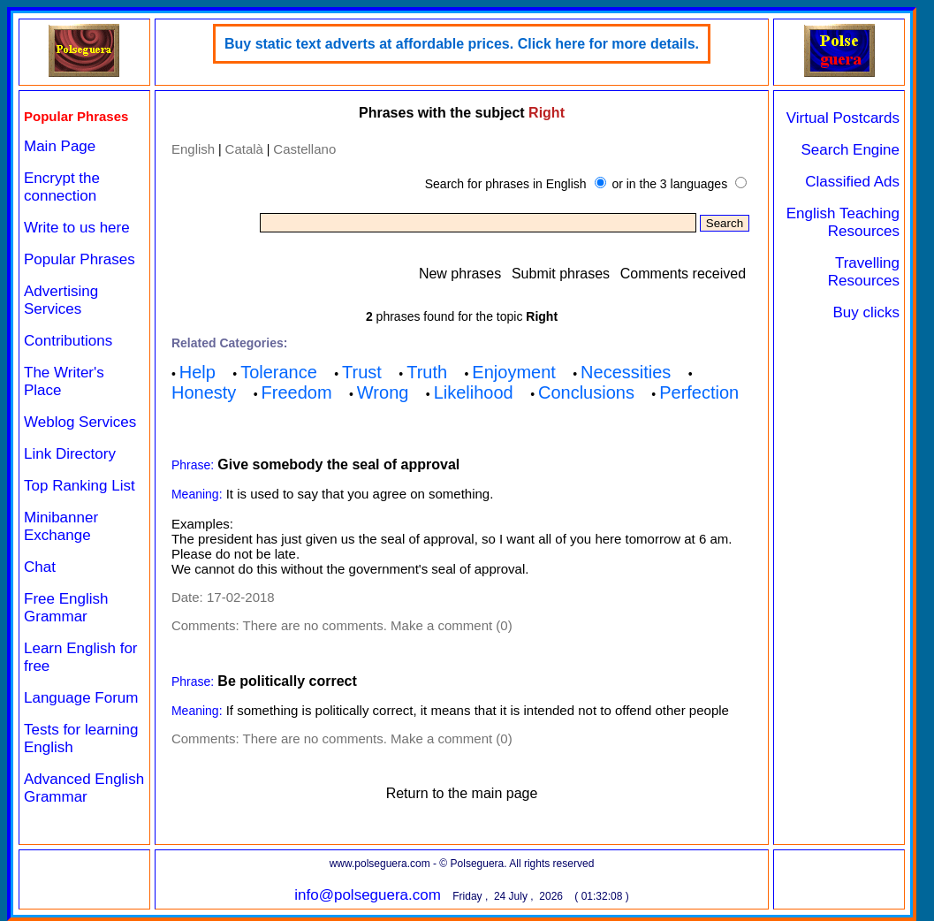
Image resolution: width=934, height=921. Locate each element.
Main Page (59, 146)
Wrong (383, 392)
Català (244, 148)
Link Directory (70, 453)
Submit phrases (561, 273)
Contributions (68, 340)
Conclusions (586, 392)
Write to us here (77, 227)
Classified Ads (852, 181)
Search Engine (850, 149)
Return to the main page (462, 793)
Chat (40, 567)
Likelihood (473, 392)
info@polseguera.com (367, 895)
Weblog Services (80, 422)
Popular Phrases (79, 259)
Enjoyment (514, 372)
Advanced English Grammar (84, 788)
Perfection (699, 392)
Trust (362, 372)
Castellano (304, 148)
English (193, 148)
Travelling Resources (864, 272)
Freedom (297, 392)
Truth (426, 372)
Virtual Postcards (843, 118)
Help (197, 372)
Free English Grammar (66, 607)
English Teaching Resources (843, 222)
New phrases (460, 273)
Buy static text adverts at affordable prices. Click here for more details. (461, 43)
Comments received (683, 273)
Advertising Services (61, 300)
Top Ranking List (79, 485)
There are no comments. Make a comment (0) (378, 625)
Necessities (626, 372)
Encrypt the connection (62, 187)
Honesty (203, 392)
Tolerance (278, 372)
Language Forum (81, 697)
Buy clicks (866, 312)
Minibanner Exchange (61, 526)
